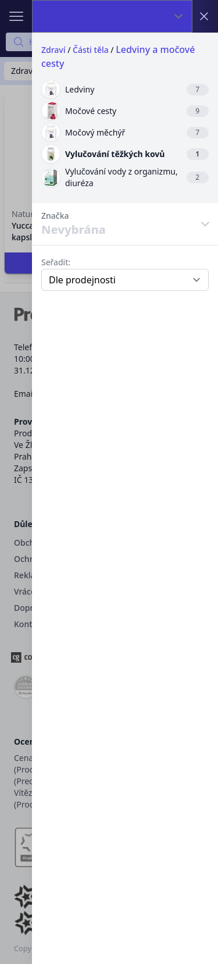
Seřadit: (55, 262)
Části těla (91, 49)
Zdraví (53, 49)
